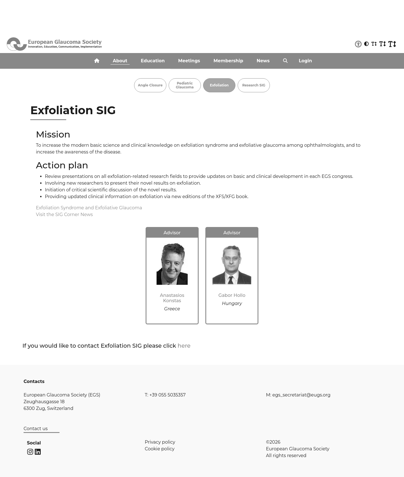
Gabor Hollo (232, 295)
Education (153, 60)
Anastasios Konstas (172, 298)
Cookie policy (160, 448)
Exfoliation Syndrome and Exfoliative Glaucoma (89, 207)
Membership (228, 60)
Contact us (36, 428)
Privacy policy (160, 442)
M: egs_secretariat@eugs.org (298, 395)
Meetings (189, 60)
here (184, 345)
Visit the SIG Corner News (64, 214)
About (120, 60)
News (263, 60)
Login (305, 60)
